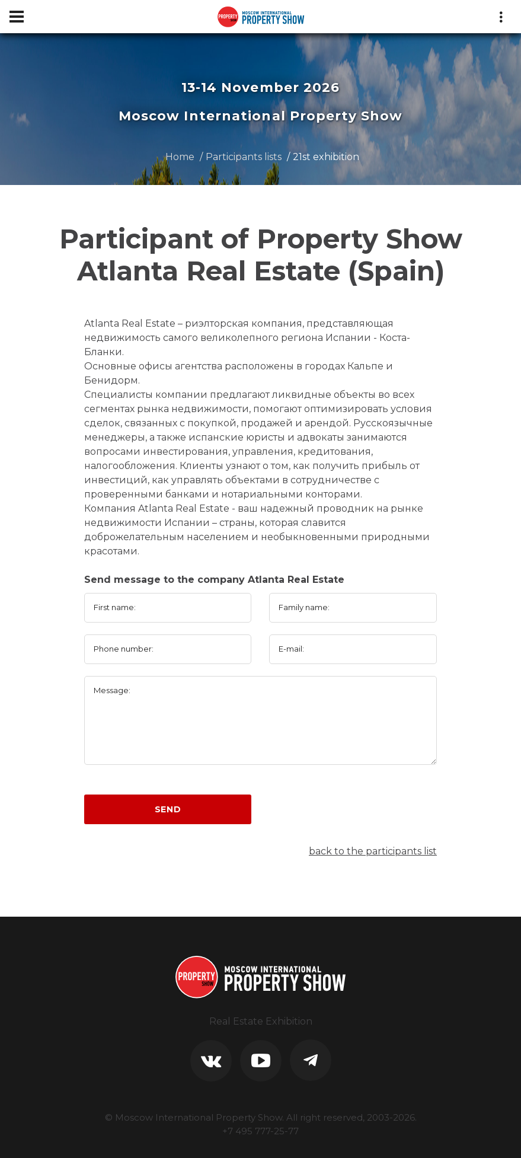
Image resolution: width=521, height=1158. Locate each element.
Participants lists (244, 156)
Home (179, 156)
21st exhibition (326, 156)
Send (168, 809)
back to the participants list (373, 851)
